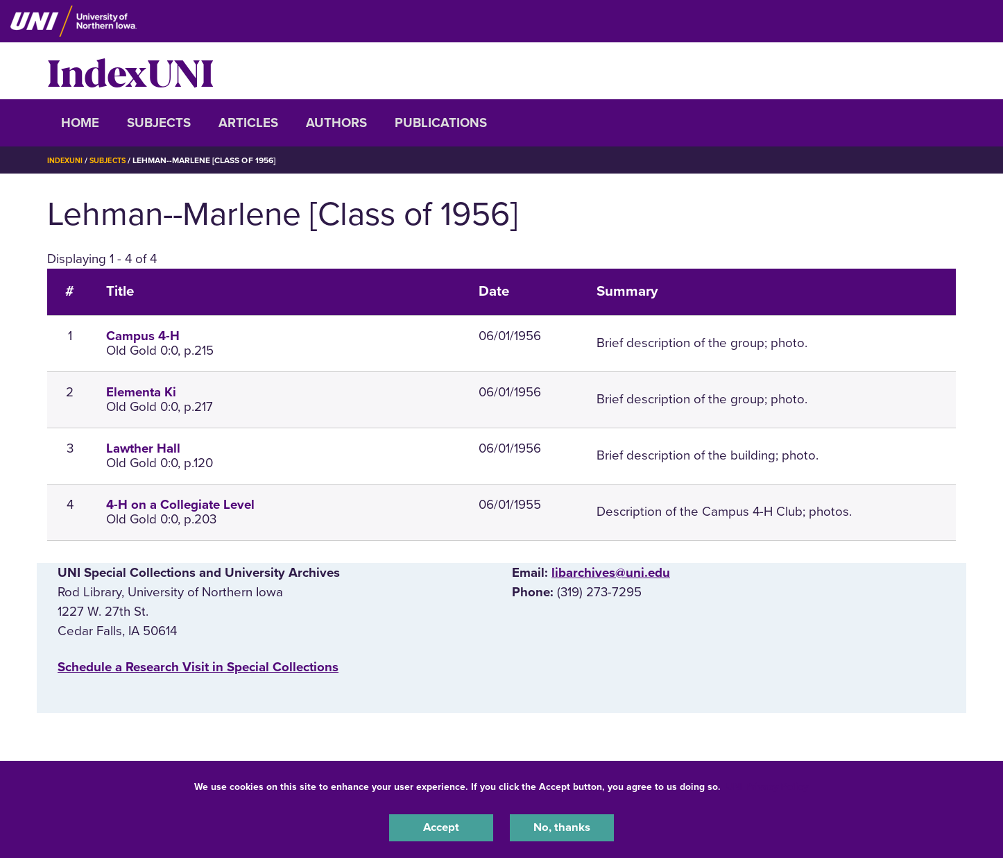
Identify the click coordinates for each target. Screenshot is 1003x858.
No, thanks (562, 826)
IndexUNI (130, 71)
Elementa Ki (141, 392)
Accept (441, 826)
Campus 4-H (143, 336)
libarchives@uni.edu (610, 572)
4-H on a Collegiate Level (180, 504)
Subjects (159, 123)
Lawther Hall (143, 448)
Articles (248, 123)
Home (80, 123)
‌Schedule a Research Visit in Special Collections (198, 667)
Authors (336, 123)
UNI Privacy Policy (767, 784)
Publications (441, 123)
